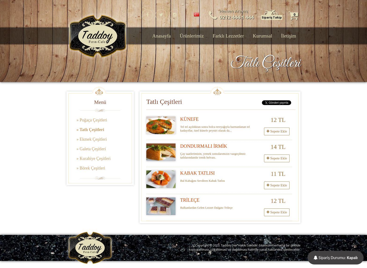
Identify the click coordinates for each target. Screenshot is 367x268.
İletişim (288, 36)
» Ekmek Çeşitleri (92, 139)
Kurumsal (262, 36)
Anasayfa (161, 36)
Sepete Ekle (277, 131)
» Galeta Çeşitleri (91, 149)
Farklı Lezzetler (228, 36)
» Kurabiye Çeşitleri (94, 158)
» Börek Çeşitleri (91, 168)
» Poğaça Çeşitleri (92, 120)
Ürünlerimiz (192, 36)
